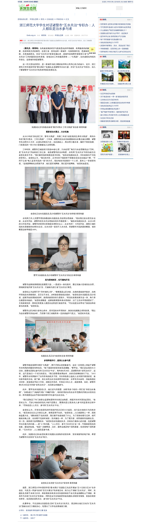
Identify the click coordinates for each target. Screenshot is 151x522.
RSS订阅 (110, 2)
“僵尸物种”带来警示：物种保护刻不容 (114, 112)
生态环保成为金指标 (107, 94)
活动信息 (50, 19)
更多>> (129, 19)
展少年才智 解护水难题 (38, 515)
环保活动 (59, 19)
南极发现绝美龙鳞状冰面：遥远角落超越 (115, 121)
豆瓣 (41, 510)
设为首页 (117, 2)
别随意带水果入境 (124, 84)
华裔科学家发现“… (124, 142)
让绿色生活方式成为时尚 (109, 100)
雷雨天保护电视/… (107, 154)
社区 (126, 14)
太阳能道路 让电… (107, 142)
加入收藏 (124, 2)
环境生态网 (34, 19)
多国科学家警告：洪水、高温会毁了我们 (115, 45)
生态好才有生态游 (107, 118)
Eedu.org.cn (31, 35)
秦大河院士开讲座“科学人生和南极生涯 (114, 115)
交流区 (104, 2)
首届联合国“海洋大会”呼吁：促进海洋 (114, 33)
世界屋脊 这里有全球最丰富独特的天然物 (115, 24)
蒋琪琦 (43, 35)
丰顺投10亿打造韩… (107, 84)
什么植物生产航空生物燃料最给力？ (113, 30)
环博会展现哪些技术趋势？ (110, 109)
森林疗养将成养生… (107, 71)
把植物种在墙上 (124, 154)
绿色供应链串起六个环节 (109, 42)
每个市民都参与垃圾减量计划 (111, 39)
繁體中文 (130, 2)
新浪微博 (29, 510)
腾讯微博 (36, 510)
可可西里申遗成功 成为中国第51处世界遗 (115, 27)
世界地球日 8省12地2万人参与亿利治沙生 (115, 52)
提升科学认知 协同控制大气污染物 (113, 36)
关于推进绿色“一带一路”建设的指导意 (114, 97)
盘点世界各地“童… (124, 71)
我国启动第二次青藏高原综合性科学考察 (115, 103)
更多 (45, 510)
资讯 (42, 19)
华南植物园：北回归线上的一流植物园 (114, 49)
